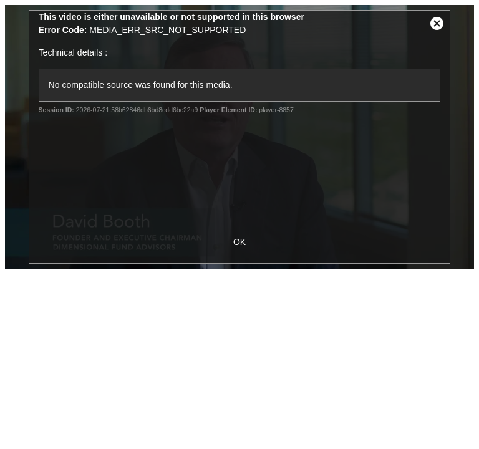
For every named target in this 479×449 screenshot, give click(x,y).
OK (239, 242)
